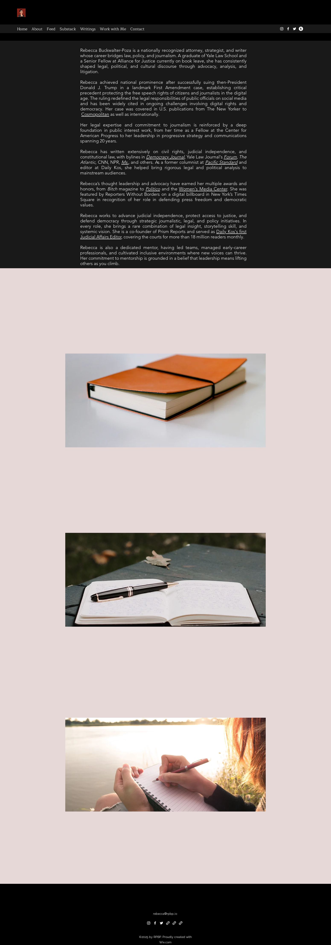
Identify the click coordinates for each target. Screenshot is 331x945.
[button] (166, 515)
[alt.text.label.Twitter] (294, 29)
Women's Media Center (203, 188)
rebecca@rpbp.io (165, 914)
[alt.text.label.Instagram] (282, 29)
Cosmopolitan (95, 114)
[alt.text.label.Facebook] (288, 29)
